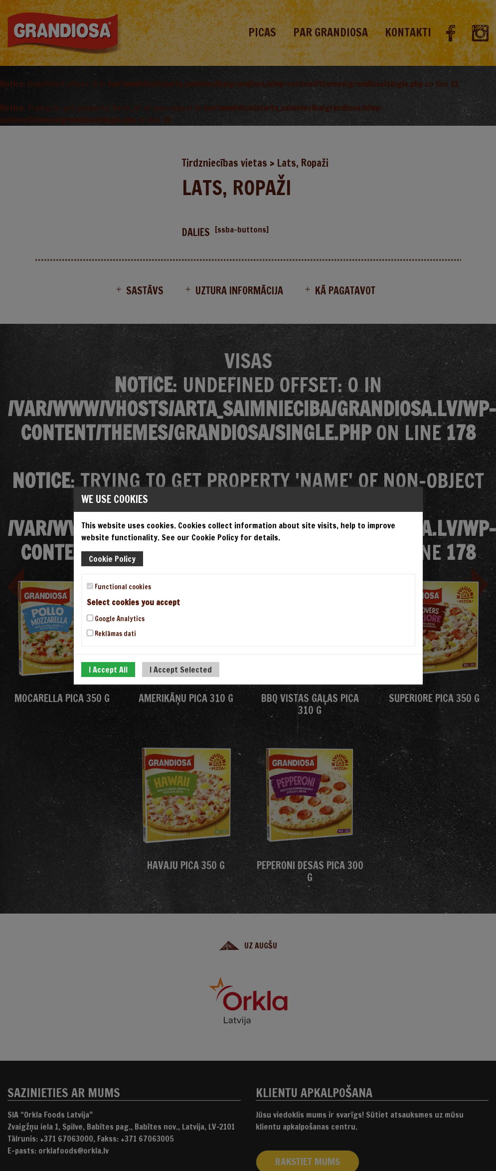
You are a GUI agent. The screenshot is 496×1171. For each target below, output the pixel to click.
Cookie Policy (112, 558)
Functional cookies (119, 586)
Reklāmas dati (111, 633)
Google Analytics (116, 618)
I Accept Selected (181, 669)
